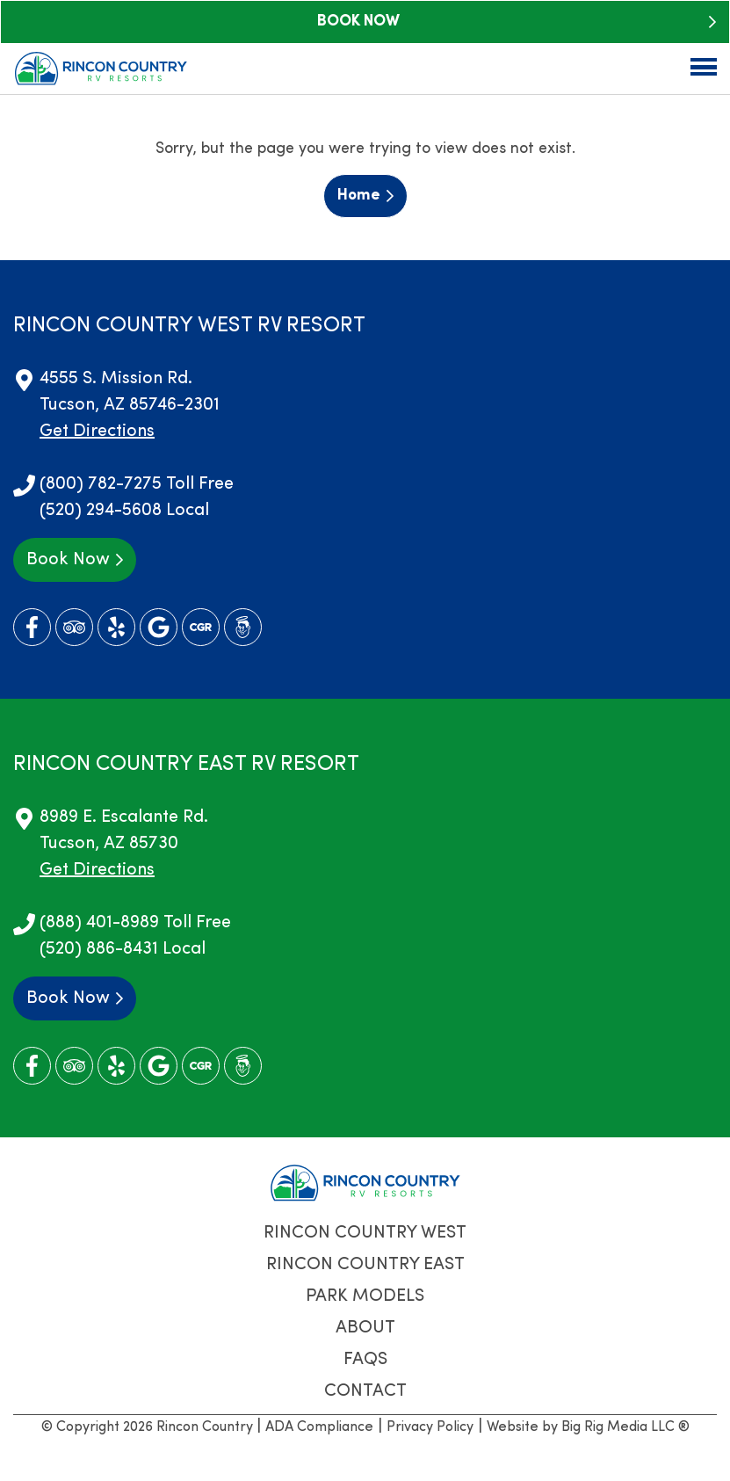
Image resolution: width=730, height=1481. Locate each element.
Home (358, 195)
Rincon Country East (365, 1265)
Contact (365, 1391)
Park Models (365, 1296)
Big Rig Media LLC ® (625, 1427)
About (365, 1328)
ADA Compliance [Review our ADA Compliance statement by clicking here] (319, 1427)
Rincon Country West (365, 1233)
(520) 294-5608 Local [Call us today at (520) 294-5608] (124, 510)
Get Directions (97, 431)
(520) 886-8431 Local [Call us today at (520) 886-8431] (123, 949)
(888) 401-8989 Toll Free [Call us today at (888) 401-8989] (135, 923)
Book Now (358, 21)
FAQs (365, 1359)
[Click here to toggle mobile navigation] (703, 67)
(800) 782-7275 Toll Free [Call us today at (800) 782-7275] (137, 484)
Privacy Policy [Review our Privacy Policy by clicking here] (430, 1427)
